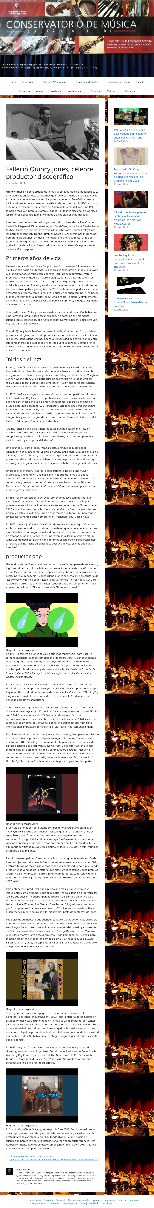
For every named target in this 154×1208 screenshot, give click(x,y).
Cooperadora (38, 1203)
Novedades (55, 90)
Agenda (140, 81)
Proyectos (96, 90)
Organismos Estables (90, 81)
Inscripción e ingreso (115, 1199)
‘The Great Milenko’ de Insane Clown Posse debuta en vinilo (130, 302)
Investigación (77, 90)
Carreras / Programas (58, 81)
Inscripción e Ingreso (119, 81)
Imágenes (24, 90)
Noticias (114, 90)
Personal (60, 1199)
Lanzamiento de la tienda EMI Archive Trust (31, 1156)
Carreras (48, 1199)
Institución (35, 1199)
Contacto (130, 90)
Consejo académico (90, 1203)
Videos (39, 90)
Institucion (31, 81)
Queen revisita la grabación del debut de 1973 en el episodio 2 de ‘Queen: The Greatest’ (53, 1159)
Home (13, 81)
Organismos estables (79, 1199)
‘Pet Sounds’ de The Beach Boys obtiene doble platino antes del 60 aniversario (130, 133)
